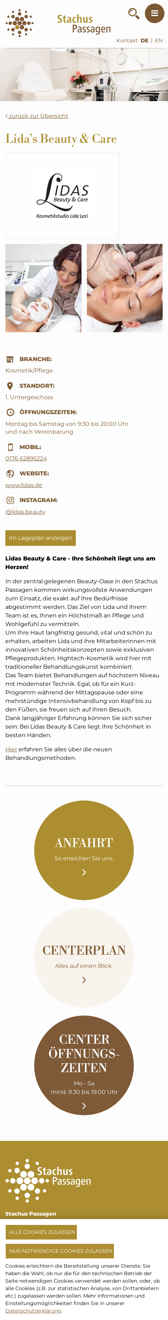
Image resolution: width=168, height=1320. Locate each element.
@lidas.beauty (25, 511)
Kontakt (127, 40)
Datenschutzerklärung (33, 1311)
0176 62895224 (26, 458)
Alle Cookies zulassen (42, 1232)
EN (159, 40)
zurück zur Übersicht (36, 116)
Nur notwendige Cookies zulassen (60, 1251)
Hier (11, 749)
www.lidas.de (23, 485)
